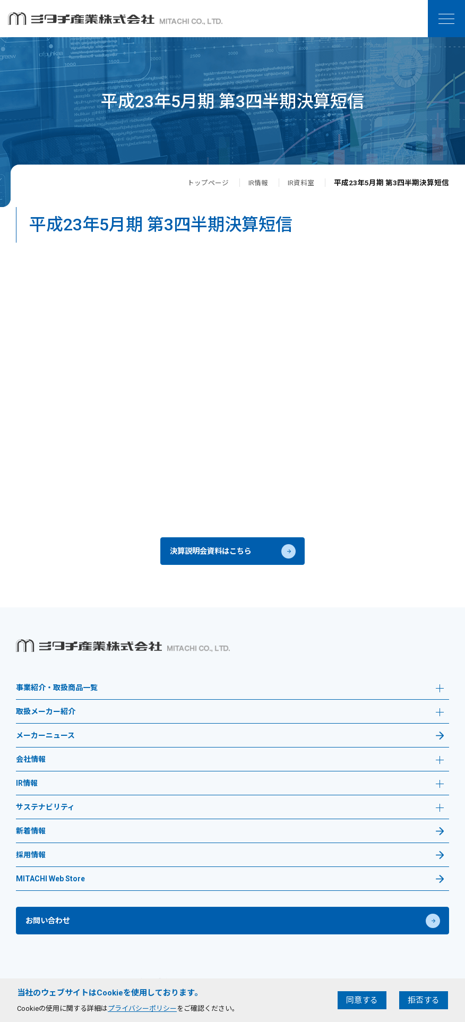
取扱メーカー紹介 (230, 719)
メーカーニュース (45, 742)
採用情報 (31, 861)
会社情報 (230, 767)
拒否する (424, 1000)
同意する (362, 1000)
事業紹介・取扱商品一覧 (230, 695)
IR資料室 (300, 182)
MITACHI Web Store (50, 885)
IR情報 (256, 182)
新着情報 (31, 837)
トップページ (204, 182)
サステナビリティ (230, 815)
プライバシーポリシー (142, 1008)
